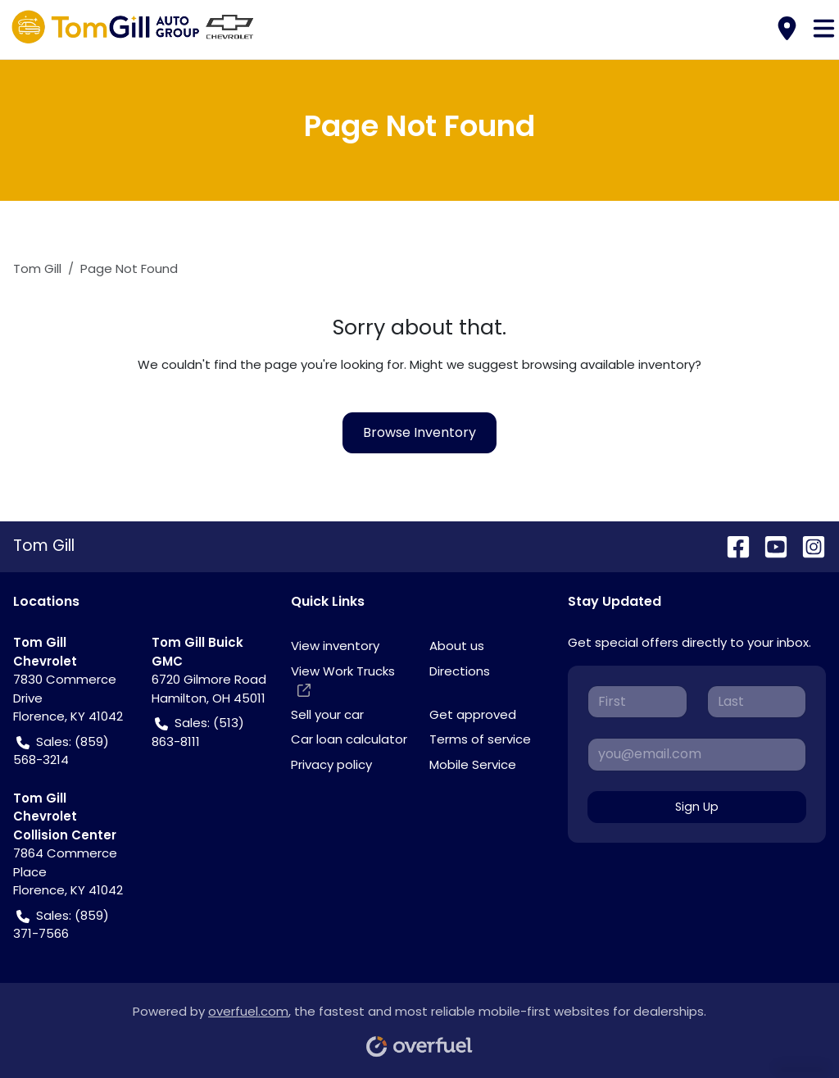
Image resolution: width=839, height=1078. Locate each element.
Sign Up (697, 806)
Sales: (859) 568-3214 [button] (61, 751)
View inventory (335, 645)
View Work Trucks (343, 680)
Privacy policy (331, 764)
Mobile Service (472, 764)
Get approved (472, 714)
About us (456, 645)
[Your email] (696, 754)
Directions (459, 671)
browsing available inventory (608, 364)
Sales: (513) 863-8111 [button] (198, 732)
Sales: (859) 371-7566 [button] (61, 925)
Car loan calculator (349, 739)
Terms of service (480, 739)
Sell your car (327, 714)
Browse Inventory (419, 432)
